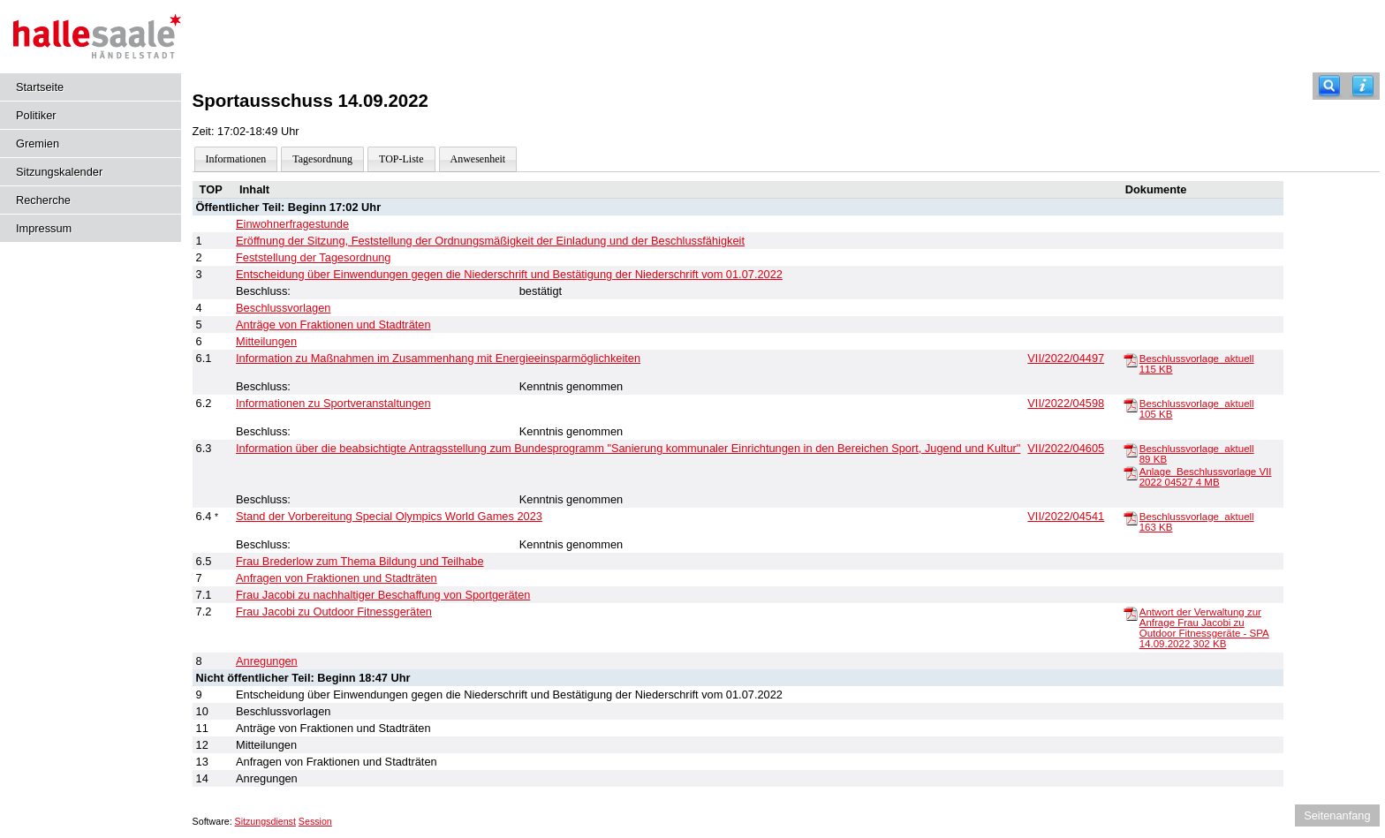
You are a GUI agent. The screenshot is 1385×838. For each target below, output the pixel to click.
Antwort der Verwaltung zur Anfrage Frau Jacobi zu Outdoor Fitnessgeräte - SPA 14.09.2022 (1204, 628)
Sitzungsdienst (265, 821)
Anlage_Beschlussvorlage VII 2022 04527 (1205, 476)
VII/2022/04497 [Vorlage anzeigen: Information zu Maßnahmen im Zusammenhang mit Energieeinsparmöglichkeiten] (1065, 358)
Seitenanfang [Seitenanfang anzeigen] (1337, 815)
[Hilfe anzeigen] (1363, 86)
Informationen (236, 159)
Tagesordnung (322, 159)
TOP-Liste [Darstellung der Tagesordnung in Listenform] (401, 159)
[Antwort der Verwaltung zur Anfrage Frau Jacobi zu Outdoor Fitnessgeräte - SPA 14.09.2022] (1131, 613)
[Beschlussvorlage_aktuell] (1131, 359)
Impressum (44, 228)
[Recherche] (1329, 86)
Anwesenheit (478, 159)
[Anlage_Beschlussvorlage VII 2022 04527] (1131, 472)
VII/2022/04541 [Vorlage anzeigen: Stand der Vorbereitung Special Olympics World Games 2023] (1065, 516)
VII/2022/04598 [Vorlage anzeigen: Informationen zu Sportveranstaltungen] (1065, 403)
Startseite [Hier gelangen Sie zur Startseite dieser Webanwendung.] (40, 87)
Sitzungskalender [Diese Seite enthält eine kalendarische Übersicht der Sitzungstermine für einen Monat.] (59, 171)
